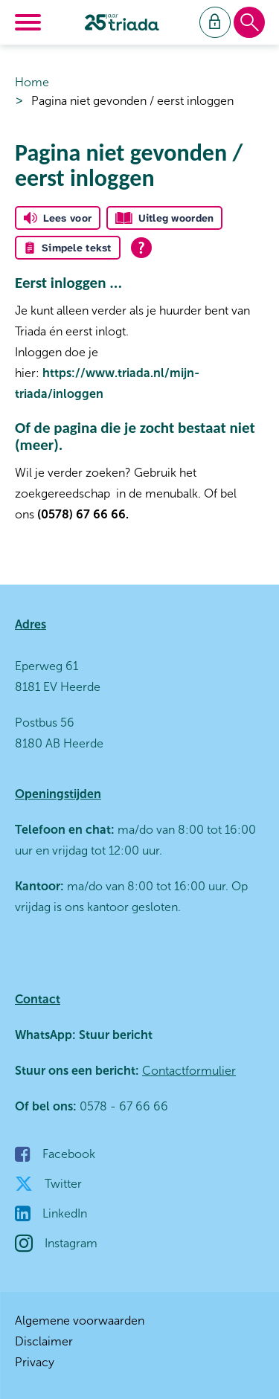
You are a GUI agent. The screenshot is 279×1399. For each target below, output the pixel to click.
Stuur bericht (114, 1035)
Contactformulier (189, 1070)
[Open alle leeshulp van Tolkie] (141, 247)
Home (32, 82)
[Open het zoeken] (249, 23)
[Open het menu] (30, 22)
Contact (37, 999)
